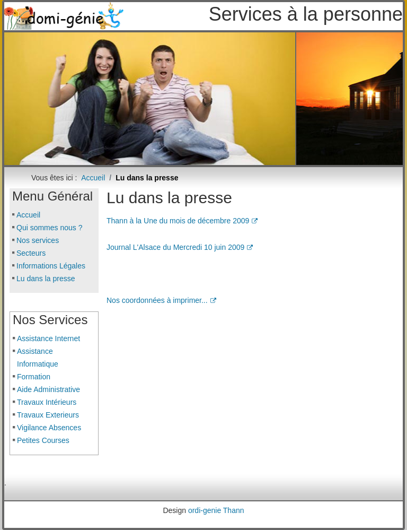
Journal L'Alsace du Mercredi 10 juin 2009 (180, 247)
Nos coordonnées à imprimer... (161, 300)
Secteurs (31, 253)
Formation (33, 376)
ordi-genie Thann (216, 510)
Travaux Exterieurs (48, 415)
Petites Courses (43, 440)
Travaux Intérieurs (46, 402)
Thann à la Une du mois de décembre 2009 (182, 220)
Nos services (37, 240)
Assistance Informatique (37, 357)
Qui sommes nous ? (49, 227)
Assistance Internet (48, 338)
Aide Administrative (48, 389)
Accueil (28, 215)
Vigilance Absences (49, 427)
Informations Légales (50, 266)
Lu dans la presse (45, 278)
